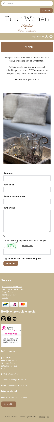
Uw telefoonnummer (14, 196)
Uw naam (8, 173)
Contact (5, 297)
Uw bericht (9, 207)
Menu (27, 47)
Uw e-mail (8, 184)
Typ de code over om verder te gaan (22, 258)
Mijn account (40, 36)
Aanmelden (9, 404)
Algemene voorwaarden (12, 286)
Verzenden (11, 263)
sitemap (42, 417)
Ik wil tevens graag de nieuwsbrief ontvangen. (26, 240)
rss (48, 417)
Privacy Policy (7, 292)
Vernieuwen (27, 245)
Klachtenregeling (9, 295)
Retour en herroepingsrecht (13, 289)
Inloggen (46, 10)
